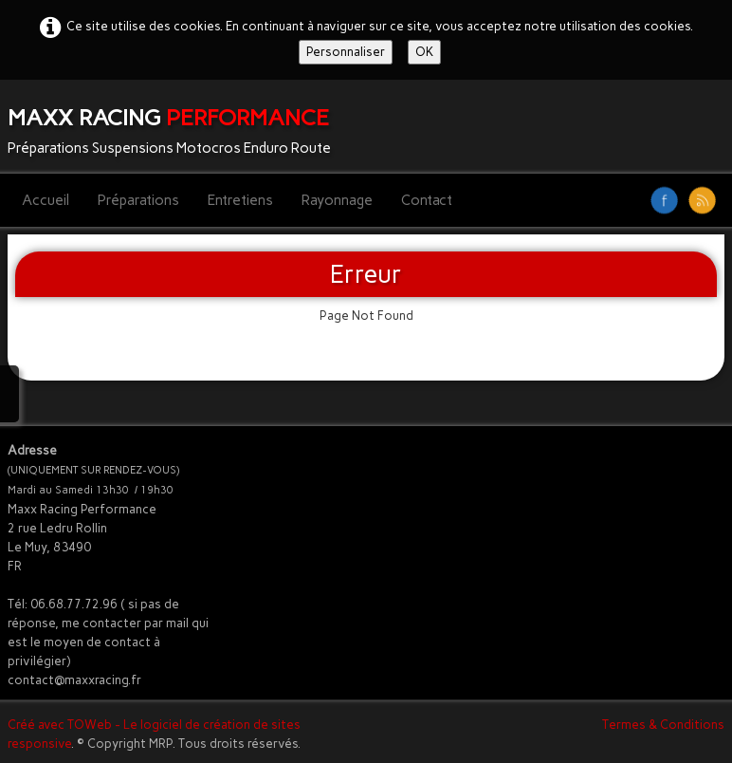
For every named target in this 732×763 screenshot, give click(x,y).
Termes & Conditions (663, 724)
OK (424, 52)
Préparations (138, 200)
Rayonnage (337, 200)
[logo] (176, 126)
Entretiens (240, 200)
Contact (426, 200)
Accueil (45, 200)
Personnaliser (345, 52)
